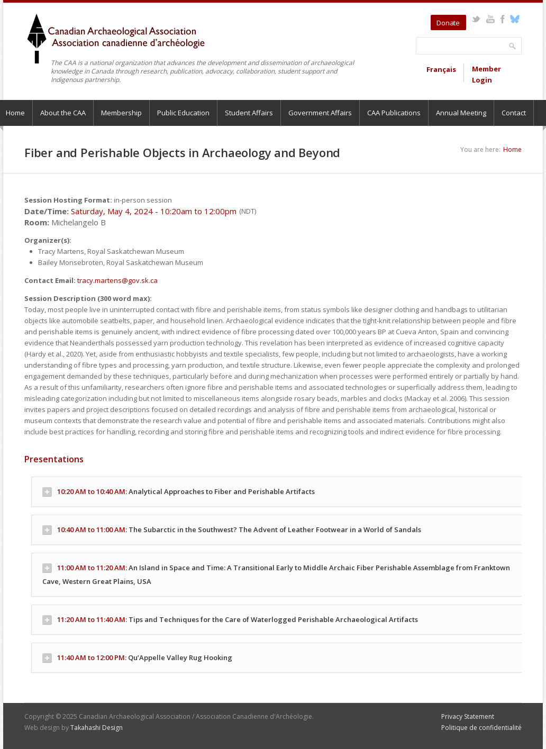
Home (512, 149)
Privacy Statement (467, 716)
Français (441, 69)
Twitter (476, 19)
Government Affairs (320, 112)
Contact (514, 112)
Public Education (183, 112)
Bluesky (514, 19)
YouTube (490, 19)
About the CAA (63, 112)
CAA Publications (394, 112)
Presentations (54, 459)
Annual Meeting (461, 112)
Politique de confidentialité (481, 727)
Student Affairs (249, 112)
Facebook (502, 19)
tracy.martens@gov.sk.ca (117, 280)
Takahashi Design (96, 727)
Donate (448, 23)
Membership (121, 112)
